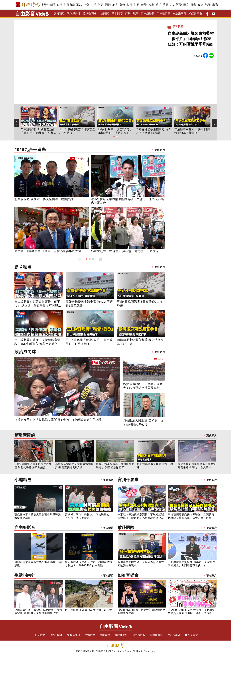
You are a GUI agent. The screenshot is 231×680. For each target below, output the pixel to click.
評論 (179, 4)
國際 (108, 4)
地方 (115, 4)
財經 (137, 4)
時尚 (158, 4)
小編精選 (104, 13)
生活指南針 (179, 13)
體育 (165, 4)
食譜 (200, 4)
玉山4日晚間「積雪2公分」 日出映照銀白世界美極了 (115, 131)
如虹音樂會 (195, 13)
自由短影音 (147, 13)
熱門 (52, 4)
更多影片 (159, 150)
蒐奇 (122, 4)
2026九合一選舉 (89, 150)
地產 (208, 4)
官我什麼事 (132, 13)
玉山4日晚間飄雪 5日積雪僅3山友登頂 (77, 131)
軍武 (79, 4)
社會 (86, 4)
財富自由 (69, 4)
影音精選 (59, 13)
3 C (172, 4)
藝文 (186, 4)
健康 (100, 4)
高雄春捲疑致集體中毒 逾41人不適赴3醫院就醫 (154, 131)
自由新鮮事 (163, 13)
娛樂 (144, 4)
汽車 (151, 4)
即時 (45, 4)
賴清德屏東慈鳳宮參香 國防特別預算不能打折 (192, 131)
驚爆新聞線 (89, 13)
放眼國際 (117, 13)
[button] (114, 136)
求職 (215, 4)
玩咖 (193, 4)
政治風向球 (74, 13)
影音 (129, 4)
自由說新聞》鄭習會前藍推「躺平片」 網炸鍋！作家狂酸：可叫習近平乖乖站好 (191, 38)
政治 (59, 4)
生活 (93, 4)
